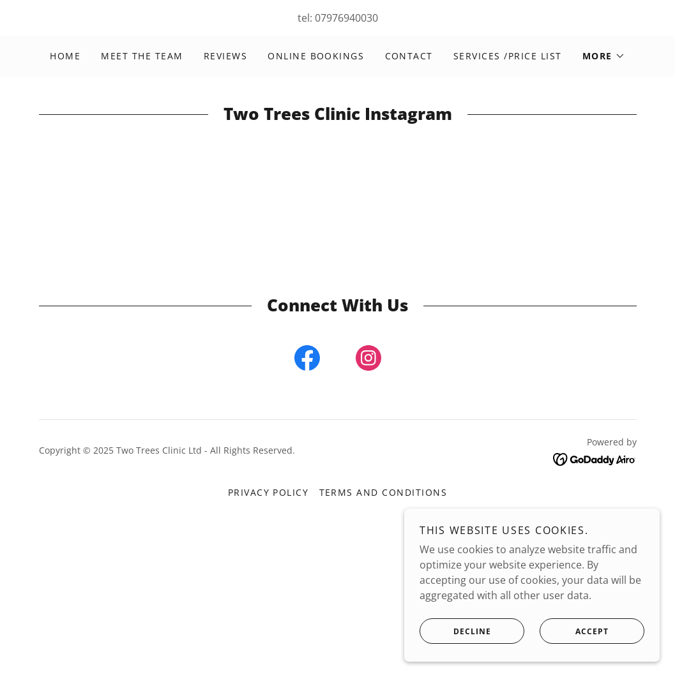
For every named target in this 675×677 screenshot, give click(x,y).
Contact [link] (409, 56)
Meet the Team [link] (142, 56)
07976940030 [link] (346, 18)
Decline (455, 631)
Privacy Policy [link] (268, 492)
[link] (307, 360)
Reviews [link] (226, 56)
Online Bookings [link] (316, 56)
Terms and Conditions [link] (383, 492)
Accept (574, 631)
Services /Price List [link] (507, 56)
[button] (603, 56)
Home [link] (65, 56)
